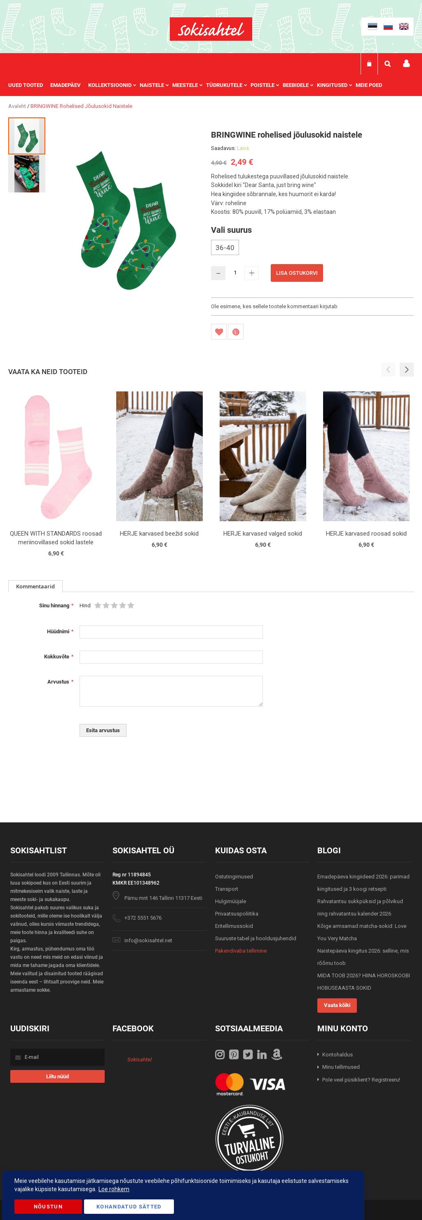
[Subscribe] (57, 1076)
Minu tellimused (341, 1067)
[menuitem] (29, 85)
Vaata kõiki (337, 1005)
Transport (226, 889)
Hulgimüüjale (230, 901)
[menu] (199, 85)
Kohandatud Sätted (129, 1207)
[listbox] (312, 248)
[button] (26, 173)
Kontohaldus (337, 1054)
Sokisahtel (139, 1059)
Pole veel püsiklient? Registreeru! (361, 1080)
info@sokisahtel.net (148, 940)
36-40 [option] (225, 248)
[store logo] (211, 29)
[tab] (35, 586)
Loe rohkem (113, 1189)
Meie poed (369, 85)
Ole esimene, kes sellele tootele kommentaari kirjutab (274, 306)
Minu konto (406, 63)
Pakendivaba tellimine (241, 951)
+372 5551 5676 (143, 918)
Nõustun (48, 1207)
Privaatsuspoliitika (236, 914)
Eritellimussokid (234, 926)
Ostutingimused (234, 876)
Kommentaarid (35, 586)
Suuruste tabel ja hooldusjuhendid (255, 938)
